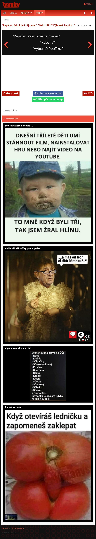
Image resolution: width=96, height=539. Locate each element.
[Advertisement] (48, 72)
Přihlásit (88, 4)
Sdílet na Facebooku (48, 93)
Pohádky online (18, 528)
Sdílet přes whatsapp (48, 99)
